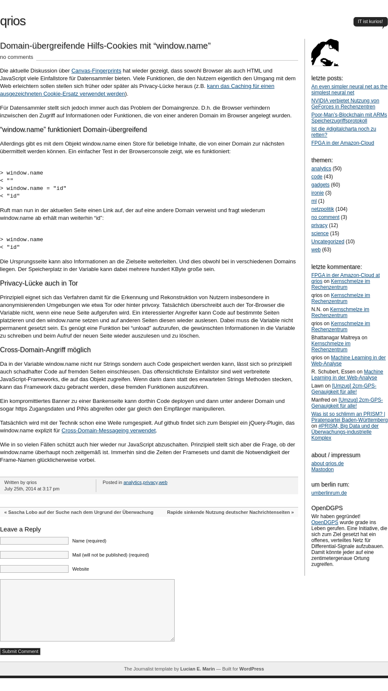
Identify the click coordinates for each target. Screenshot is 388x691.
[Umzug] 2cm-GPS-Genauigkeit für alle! (344, 389)
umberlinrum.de (329, 493)
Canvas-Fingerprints (96, 70)
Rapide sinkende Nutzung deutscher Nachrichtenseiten (228, 512)
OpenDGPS (324, 522)
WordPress (251, 681)
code (316, 177)
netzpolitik (322, 209)
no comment (325, 217)
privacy (150, 482)
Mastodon (322, 469)
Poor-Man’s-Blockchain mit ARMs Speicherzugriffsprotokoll (349, 118)
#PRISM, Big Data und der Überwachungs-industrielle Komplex (345, 432)
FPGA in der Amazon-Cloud (342, 143)
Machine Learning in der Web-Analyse (347, 375)
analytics (133, 482)
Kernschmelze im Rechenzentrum (340, 284)
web (163, 482)
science (320, 233)
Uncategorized (327, 242)
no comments (16, 57)
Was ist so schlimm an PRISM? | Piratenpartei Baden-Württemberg (349, 417)
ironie (317, 193)
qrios (13, 21)
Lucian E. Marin (197, 681)
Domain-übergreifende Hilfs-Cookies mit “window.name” (105, 45)
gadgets (320, 185)
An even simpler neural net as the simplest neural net (349, 90)
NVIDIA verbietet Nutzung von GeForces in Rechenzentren (345, 104)
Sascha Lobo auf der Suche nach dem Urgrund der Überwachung (80, 512)
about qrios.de (327, 463)
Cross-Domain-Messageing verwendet (109, 430)
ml (314, 201)
